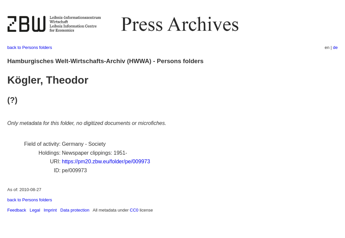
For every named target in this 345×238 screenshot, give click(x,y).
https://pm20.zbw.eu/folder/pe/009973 (106, 161)
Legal (35, 210)
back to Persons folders (29, 47)
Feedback (16, 210)
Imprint (50, 210)
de (335, 47)
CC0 (134, 210)
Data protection (75, 210)
